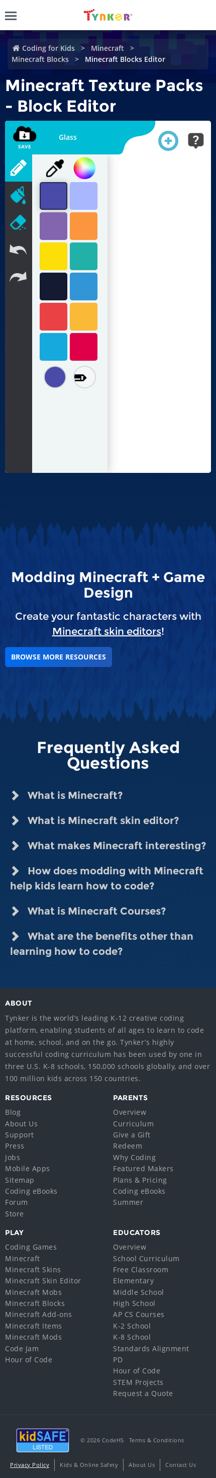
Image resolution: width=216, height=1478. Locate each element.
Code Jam (22, 1348)
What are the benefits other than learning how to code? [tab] (101, 943)
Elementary (133, 1280)
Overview (129, 1112)
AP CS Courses (139, 1314)
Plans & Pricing (140, 1180)
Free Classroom (140, 1269)
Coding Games (31, 1247)
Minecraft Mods (33, 1337)
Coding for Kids (48, 48)
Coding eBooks (31, 1191)
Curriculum (133, 1123)
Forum (16, 1202)
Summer (128, 1202)
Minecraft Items (33, 1326)
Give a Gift (132, 1134)
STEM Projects (138, 1382)
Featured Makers (143, 1168)
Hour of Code (28, 1359)
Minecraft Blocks (40, 59)
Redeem (127, 1146)
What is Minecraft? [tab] (66, 795)
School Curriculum (146, 1258)
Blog (13, 1112)
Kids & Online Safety (89, 1464)
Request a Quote (143, 1393)
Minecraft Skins (33, 1269)
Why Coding (134, 1157)
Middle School (138, 1292)
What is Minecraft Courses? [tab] (88, 911)
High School (134, 1303)
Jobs (12, 1157)
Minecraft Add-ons (38, 1314)
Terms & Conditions (156, 1440)
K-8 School (132, 1337)
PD (118, 1359)
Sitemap (20, 1180)
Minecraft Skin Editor (43, 1280)
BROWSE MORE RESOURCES (58, 657)
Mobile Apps (27, 1168)
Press (15, 1146)
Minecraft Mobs (33, 1292)
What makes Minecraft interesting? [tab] (108, 845)
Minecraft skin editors (106, 631)
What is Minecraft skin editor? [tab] (94, 820)
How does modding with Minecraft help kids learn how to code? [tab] (106, 877)
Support (19, 1134)
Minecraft (107, 48)
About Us (21, 1123)
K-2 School (132, 1326)
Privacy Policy (29, 1464)
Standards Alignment (151, 1348)
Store (14, 1213)
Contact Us (180, 1464)
